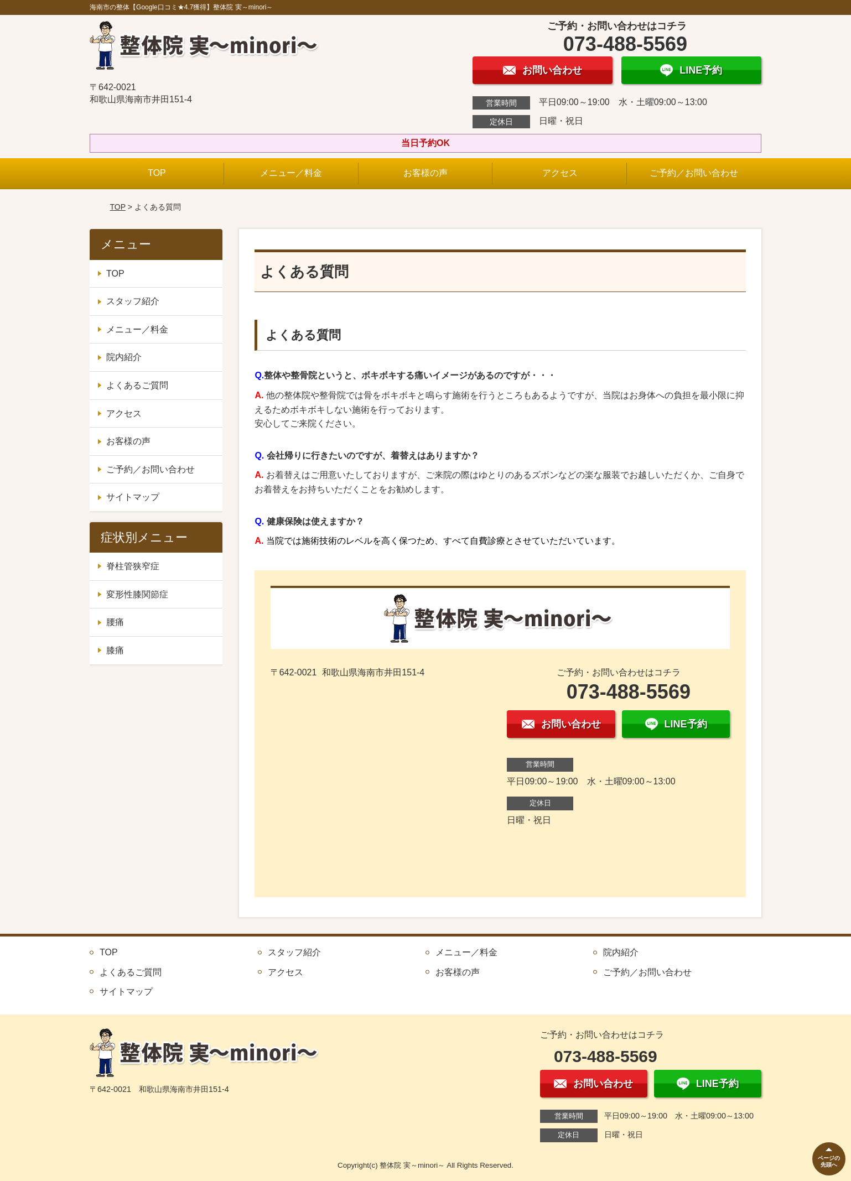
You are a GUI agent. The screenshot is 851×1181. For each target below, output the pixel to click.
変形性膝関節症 (137, 594)
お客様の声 (425, 173)
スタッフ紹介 (132, 301)
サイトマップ (132, 497)
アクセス (560, 173)
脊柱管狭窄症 (132, 566)
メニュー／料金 (291, 173)
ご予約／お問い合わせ (694, 173)
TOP (157, 173)
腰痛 (115, 622)
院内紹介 (124, 357)
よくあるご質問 (137, 385)
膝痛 (115, 650)
